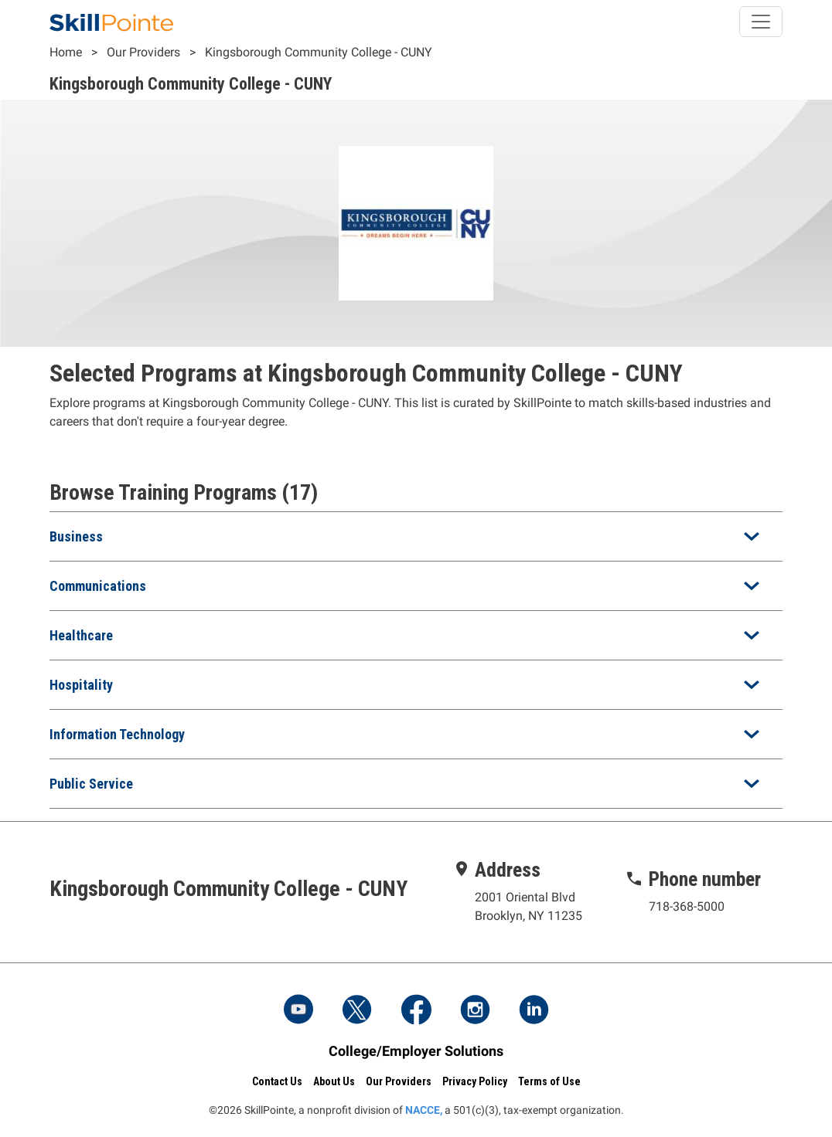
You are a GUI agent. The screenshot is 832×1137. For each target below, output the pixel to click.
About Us (334, 1081)
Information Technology (117, 734)
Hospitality (81, 685)
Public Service (91, 784)
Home (65, 52)
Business (76, 536)
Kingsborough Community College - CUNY (318, 52)
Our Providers (143, 52)
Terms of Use (549, 1081)
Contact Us (277, 1081)
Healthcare (81, 635)
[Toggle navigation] (761, 21)
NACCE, (423, 1110)
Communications (97, 586)
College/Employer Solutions (416, 1051)
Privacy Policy (474, 1081)
